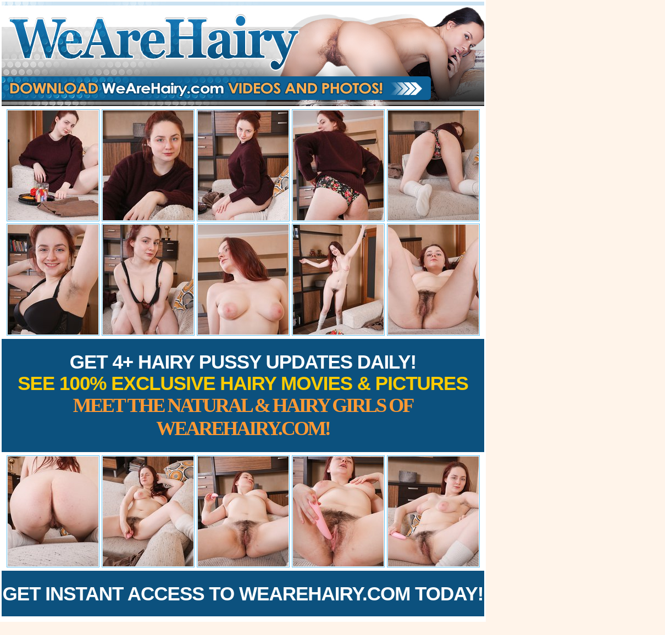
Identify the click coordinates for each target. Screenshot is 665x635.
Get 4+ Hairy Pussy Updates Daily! (243, 395)
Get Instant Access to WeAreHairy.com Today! (243, 593)
